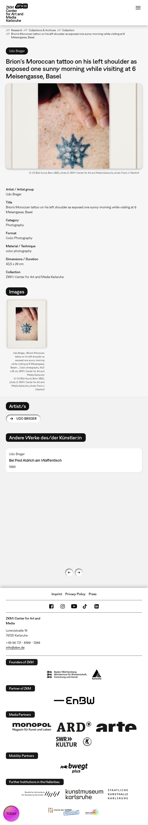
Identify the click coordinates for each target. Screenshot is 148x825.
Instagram (63, 606)
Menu (138, 7)
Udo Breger (26, 418)
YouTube (74, 606)
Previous (69, 572)
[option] (28, 346)
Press (92, 594)
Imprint (57, 594)
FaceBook (51, 606)
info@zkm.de (15, 647)
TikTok (85, 606)
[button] (74, 126)
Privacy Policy (75, 594)
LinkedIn (97, 606)
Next (79, 572)
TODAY (11, 813)
